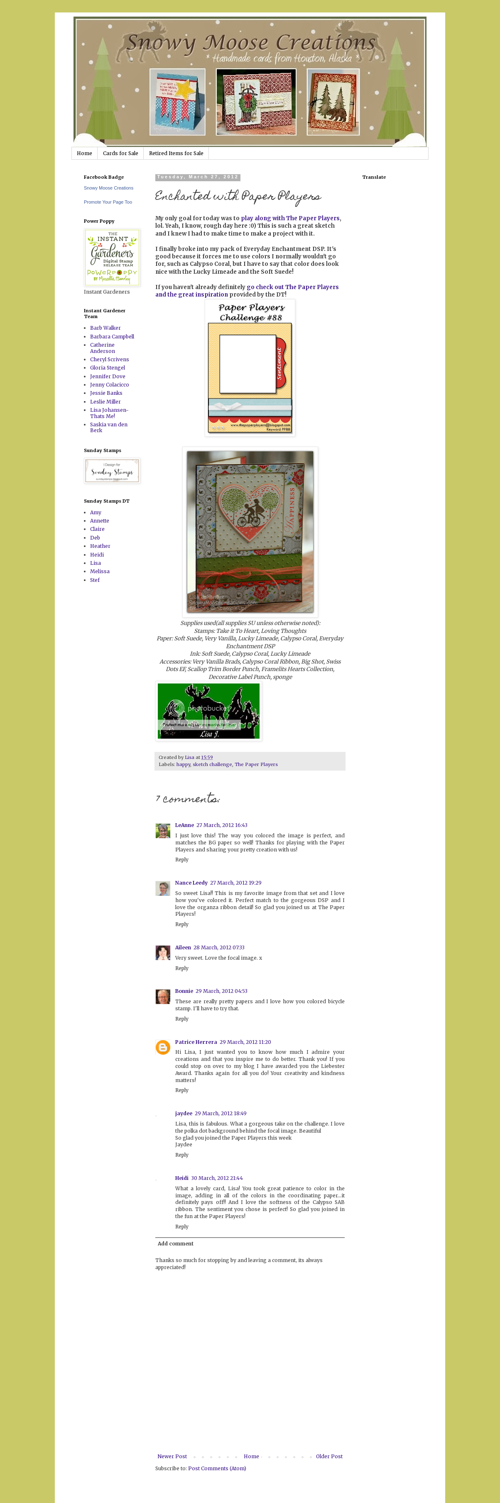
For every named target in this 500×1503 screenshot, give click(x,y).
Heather (100, 546)
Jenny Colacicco (109, 385)
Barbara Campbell (112, 336)
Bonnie (184, 991)
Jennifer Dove (107, 376)
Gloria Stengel (107, 368)
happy (183, 764)
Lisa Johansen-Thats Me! (109, 413)
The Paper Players (256, 764)
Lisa (95, 563)
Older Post (329, 1456)
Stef (95, 580)
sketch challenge (212, 764)
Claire (97, 529)
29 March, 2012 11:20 (245, 1042)
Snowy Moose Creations (108, 187)
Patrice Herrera (196, 1042)
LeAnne (184, 825)
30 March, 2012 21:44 (217, 1178)
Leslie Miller (105, 402)
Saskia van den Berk (108, 427)
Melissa (100, 571)
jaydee (183, 1113)
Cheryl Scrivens (109, 359)
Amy (95, 512)
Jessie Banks (106, 393)
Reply (182, 859)
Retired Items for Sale (176, 153)
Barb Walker (105, 328)
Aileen (183, 947)
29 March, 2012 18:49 (221, 1113)
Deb (95, 538)
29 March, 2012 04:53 (222, 991)
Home (84, 153)
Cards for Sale (120, 153)
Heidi (182, 1178)
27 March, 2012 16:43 (222, 825)
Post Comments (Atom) (217, 1468)
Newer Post (172, 1456)
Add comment (176, 1243)
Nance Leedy (191, 883)
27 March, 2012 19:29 (236, 883)
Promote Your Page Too (108, 201)
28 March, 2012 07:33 (219, 947)
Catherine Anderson (102, 348)
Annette (99, 521)
